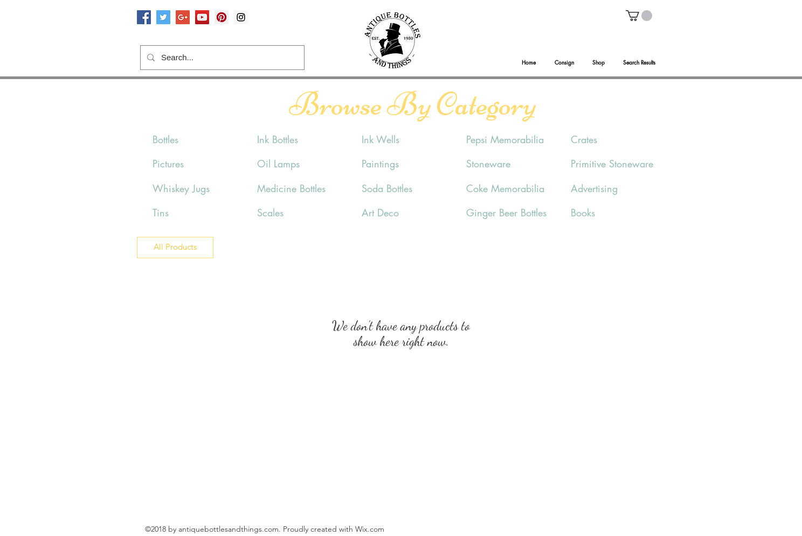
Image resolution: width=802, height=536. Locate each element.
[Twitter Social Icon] (163, 17)
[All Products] (175, 247)
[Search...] (221, 57)
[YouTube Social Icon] (202, 17)
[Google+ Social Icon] (183, 17)
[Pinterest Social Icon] (222, 17)
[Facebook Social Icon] (144, 17)
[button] (639, 15)
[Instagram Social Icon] (241, 17)
